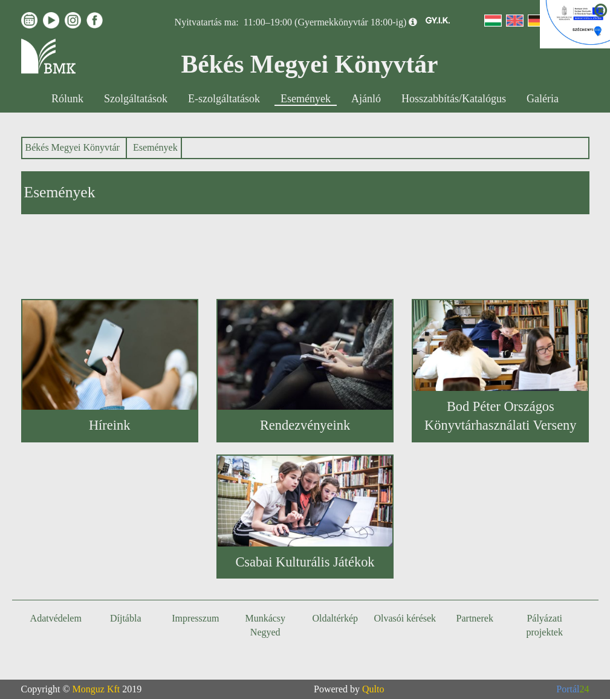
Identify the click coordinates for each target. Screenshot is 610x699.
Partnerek (474, 618)
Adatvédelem (56, 618)
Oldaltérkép (335, 618)
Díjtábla (125, 618)
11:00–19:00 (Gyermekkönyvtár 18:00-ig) (325, 22)
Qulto (373, 689)
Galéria (543, 99)
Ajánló (366, 99)
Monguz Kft (96, 689)
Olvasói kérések (405, 618)
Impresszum (195, 618)
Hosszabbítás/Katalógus (453, 99)
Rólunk (67, 99)
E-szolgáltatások (224, 99)
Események (306, 99)
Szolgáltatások (135, 99)
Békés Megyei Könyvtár (72, 147)
